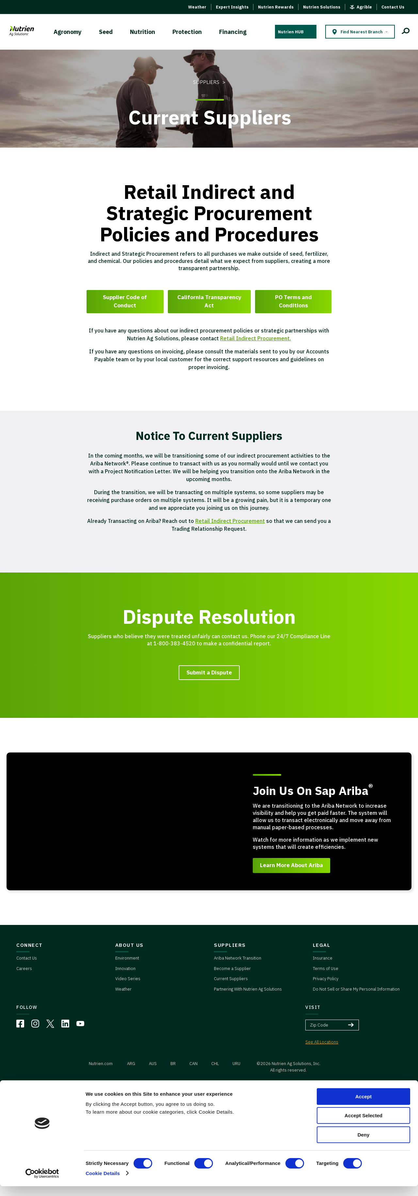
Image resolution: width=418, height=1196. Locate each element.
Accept (363, 1106)
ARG (131, 1063)
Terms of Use (325, 968)
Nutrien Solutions (321, 6)
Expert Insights (232, 6)
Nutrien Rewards (276, 6)
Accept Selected (363, 1125)
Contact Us (392, 6)
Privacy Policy (325, 978)
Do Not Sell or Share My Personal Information (356, 989)
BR (173, 1063)
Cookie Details (103, 1183)
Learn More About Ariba (291, 865)
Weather (197, 6)
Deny (364, 1144)
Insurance (322, 958)
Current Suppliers (231, 978)
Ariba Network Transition (237, 958)
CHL (215, 1063)
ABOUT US (129, 945)
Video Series (127, 978)
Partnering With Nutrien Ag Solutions (248, 989)
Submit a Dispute (209, 672)
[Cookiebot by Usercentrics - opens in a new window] (42, 1183)
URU (236, 1063)
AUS (153, 1063)
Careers (24, 968)
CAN (193, 1063)
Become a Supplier (232, 968)
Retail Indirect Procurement (230, 521)
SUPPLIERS (230, 945)
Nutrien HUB (290, 32)
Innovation (125, 968)
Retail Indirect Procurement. (255, 338)
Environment (127, 958)
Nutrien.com (101, 1063)
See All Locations (321, 1042)
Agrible (364, 6)
